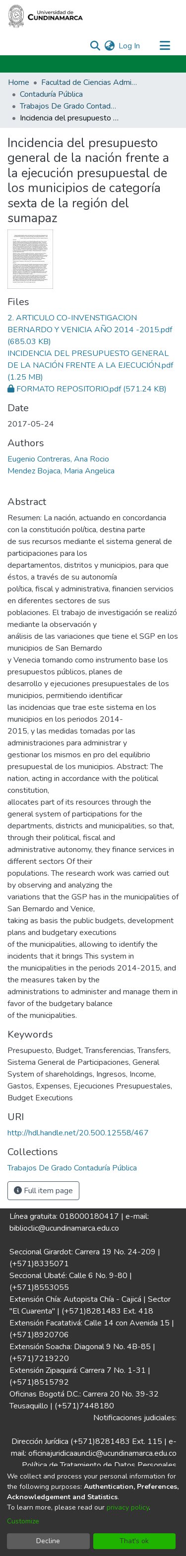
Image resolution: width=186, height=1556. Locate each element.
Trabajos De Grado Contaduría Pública (69, 106)
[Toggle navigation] (165, 46)
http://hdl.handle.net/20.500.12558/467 (78, 1133)
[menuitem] (109, 46)
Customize (23, 1521)
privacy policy (128, 1507)
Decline (48, 1541)
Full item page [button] (43, 1190)
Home (18, 82)
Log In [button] (130, 45)
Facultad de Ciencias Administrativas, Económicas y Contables (90, 82)
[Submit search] (95, 46)
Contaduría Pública (51, 94)
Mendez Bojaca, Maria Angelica (61, 471)
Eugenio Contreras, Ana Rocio (58, 459)
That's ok (134, 1541)
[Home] (45, 16)
